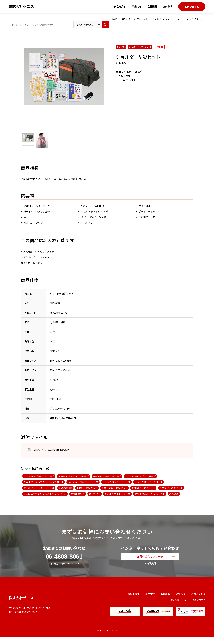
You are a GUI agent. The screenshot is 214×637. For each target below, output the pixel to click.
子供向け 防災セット (171, 488)
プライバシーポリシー (180, 600)
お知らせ (167, 6)
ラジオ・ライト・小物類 (117, 493)
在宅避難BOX (65, 488)
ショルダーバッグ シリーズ (166, 19)
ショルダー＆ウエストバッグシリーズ (43, 482)
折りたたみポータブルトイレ (149, 493)
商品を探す (120, 6)
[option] (64, 76)
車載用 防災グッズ (87, 488)
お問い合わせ (192, 6)
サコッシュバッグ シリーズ (38, 476)
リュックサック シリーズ (148, 482)
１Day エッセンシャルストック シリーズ (45, 493)
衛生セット (94, 493)
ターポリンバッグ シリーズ (38, 488)
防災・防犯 (142, 19)
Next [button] (22, 96)
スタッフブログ (199, 600)
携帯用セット (77, 493)
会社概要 (152, 6)
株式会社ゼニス (21, 6)
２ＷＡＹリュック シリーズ (73, 476)
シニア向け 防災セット (115, 488)
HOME (114, 19)
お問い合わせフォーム (150, 556)
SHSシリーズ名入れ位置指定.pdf (51, 449)
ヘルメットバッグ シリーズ (83, 482)
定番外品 (174, 493)
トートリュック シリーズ (107, 476)
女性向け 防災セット (143, 488)
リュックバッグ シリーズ (116, 482)
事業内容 (136, 6)
